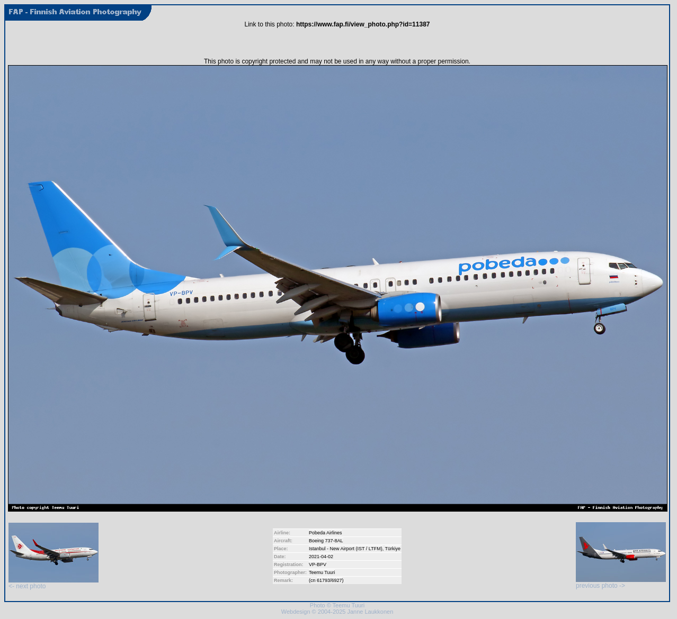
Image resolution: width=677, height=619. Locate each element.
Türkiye (393, 548)
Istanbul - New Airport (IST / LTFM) (345, 548)
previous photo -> (621, 582)
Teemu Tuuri (322, 572)
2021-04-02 (321, 556)
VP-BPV (317, 564)
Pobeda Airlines (325, 532)
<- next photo (53, 583)
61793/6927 (329, 580)
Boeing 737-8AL (326, 540)
